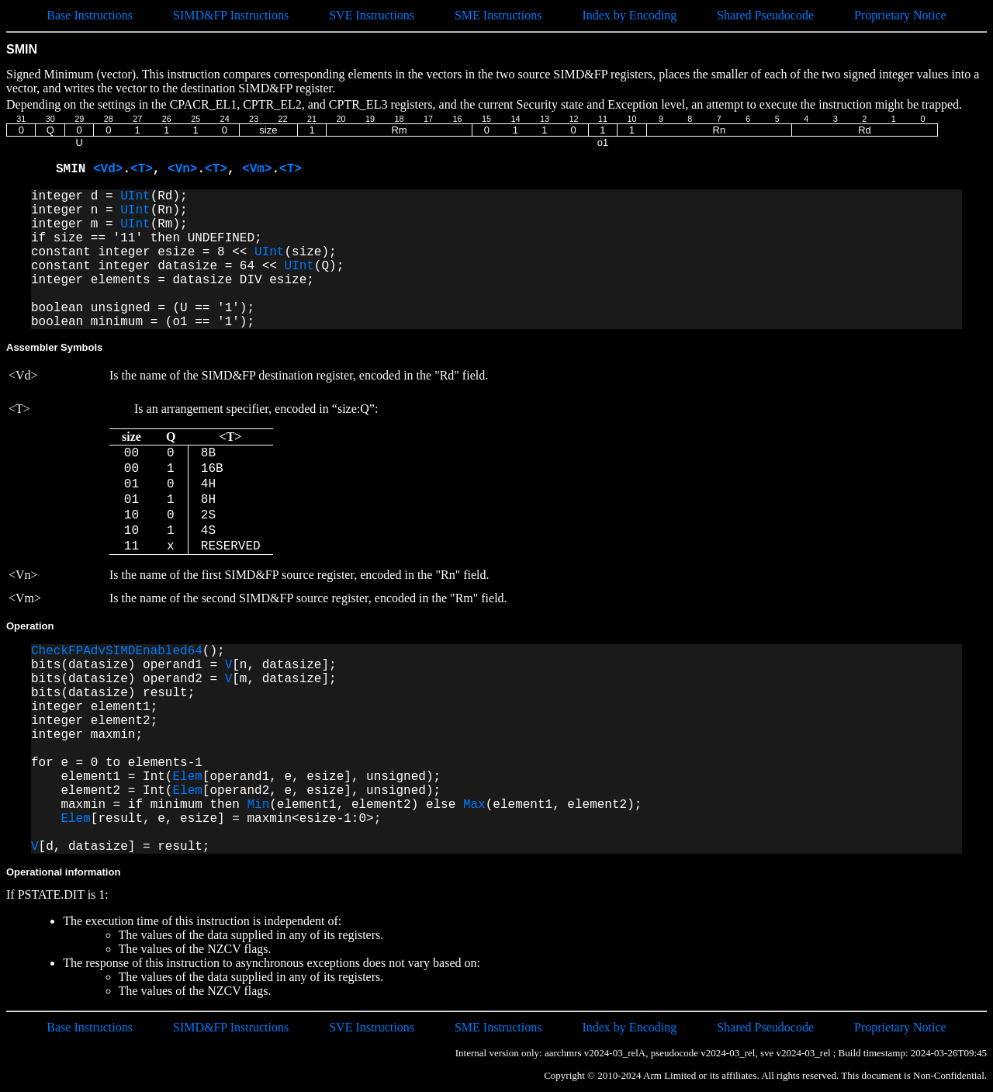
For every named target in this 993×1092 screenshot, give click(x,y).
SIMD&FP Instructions (231, 15)
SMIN (74, 169)
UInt (135, 196)
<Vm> (257, 169)
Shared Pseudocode (765, 15)
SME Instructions (498, 15)
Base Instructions (90, 15)
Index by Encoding (629, 15)
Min (258, 805)
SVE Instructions (371, 15)
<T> (141, 169)
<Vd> (108, 169)
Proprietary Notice (900, 15)
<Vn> (182, 169)
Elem (187, 777)
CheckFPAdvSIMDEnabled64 (116, 651)
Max (474, 805)
